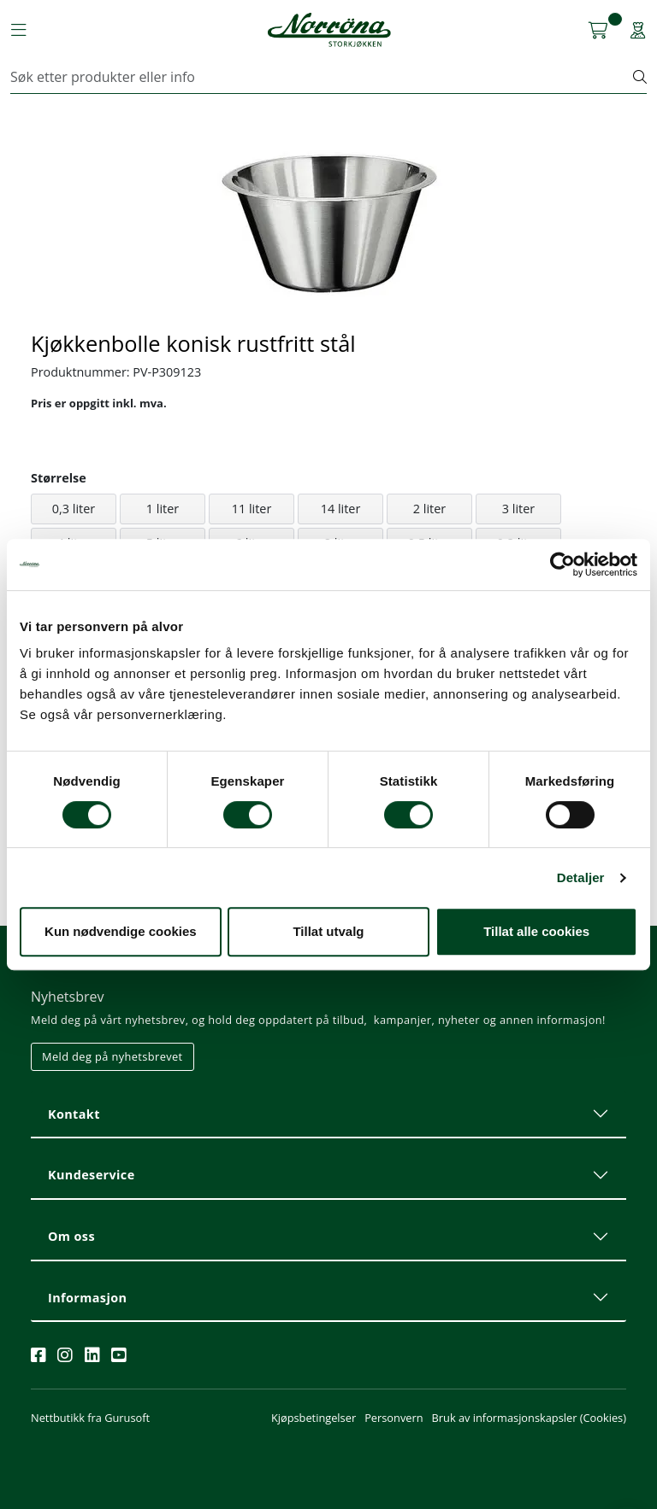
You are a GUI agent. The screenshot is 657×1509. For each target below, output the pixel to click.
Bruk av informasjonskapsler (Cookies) (529, 1417)
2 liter (429, 508)
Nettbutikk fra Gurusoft (90, 1417)
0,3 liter (73, 508)
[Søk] (322, 77)
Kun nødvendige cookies (120, 931)
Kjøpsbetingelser (313, 1417)
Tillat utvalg (328, 931)
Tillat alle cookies (536, 931)
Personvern (393, 1417)
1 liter (162, 508)
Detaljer (581, 877)
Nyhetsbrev (67, 996)
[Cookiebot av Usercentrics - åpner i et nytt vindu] (562, 564)
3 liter (518, 508)
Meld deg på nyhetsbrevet (112, 1056)
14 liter (341, 508)
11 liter (252, 508)
